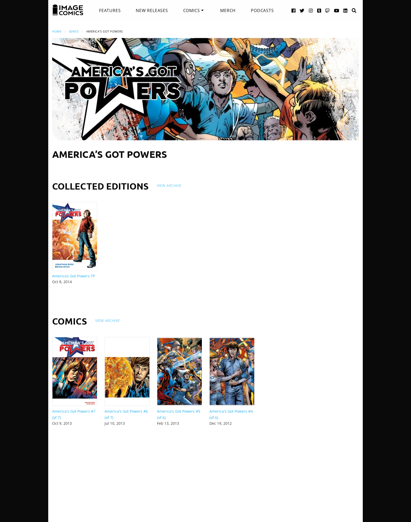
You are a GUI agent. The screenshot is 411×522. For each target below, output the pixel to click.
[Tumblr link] (319, 10)
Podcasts (262, 10)
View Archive (169, 185)
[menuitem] (110, 10)
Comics (191, 10)
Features (110, 10)
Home (56, 31)
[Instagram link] (311, 10)
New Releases (152, 10)
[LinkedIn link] (345, 10)
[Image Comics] (68, 10)
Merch (228, 10)
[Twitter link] (302, 10)
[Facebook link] (293, 10)
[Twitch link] (328, 10)
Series (74, 31)
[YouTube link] (336, 10)
